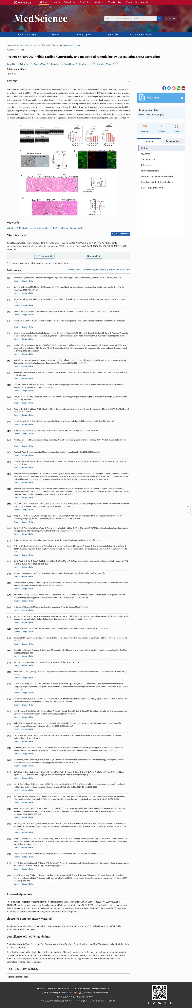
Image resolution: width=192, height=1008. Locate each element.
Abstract (144, 148)
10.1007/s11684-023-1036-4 (68, 45)
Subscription (69, 2)
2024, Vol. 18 (25, 45)
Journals (56, 2)
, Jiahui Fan (23, 64)
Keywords (145, 153)
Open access (131, 2)
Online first (112, 34)
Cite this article (148, 159)
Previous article (44, 256)
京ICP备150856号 (69, 992)
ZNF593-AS (22, 228)
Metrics (98, 2)
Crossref (16, 281)
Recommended (173, 141)
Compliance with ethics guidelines (157, 182)
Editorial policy (114, 2)
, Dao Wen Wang (103, 64)
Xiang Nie (11, 64)
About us (145, 2)
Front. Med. (11, 45)
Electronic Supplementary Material (157, 176)
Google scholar (27, 281)
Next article (94, 256)
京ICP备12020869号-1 (51, 992)
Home (44, 2)
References (146, 165)
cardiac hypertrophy (39, 228)
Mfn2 (54, 228)
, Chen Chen (68, 64)
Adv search (170, 18)
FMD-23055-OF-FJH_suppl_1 (152, 114)
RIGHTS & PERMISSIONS (152, 187)
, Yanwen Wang (39, 64)
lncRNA (10, 228)
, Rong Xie (55, 64)
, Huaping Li (83, 64)
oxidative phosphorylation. (72, 228)
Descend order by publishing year (94, 270)
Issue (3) (36, 45)
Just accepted (84, 34)
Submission (85, 2)
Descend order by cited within (119, 270)
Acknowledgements (150, 170)
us (53, 263)
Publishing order (74, 270)
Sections (149, 141)
